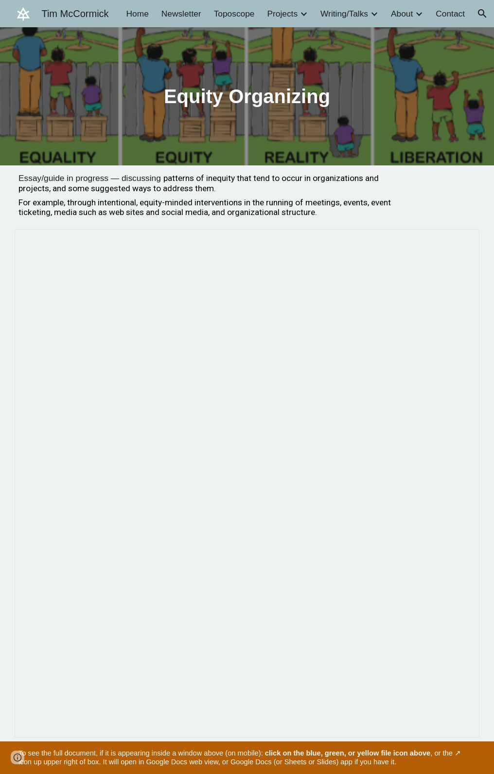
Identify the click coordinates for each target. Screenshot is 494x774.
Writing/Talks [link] (344, 13)
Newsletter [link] (181, 13)
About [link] (402, 13)
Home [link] (137, 13)
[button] (482, 13)
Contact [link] (450, 13)
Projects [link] (282, 13)
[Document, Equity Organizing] (247, 483)
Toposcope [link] (234, 13)
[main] (247, 96)
